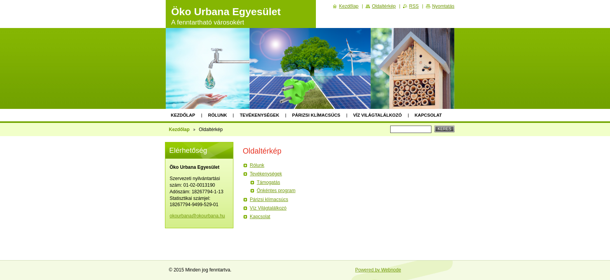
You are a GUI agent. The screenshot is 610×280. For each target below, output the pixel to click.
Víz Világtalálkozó (377, 115)
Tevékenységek (259, 115)
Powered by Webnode (378, 270)
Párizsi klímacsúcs (316, 115)
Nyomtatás (443, 6)
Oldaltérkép (384, 6)
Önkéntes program (276, 190)
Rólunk (217, 115)
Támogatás (268, 182)
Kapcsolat (428, 115)
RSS (414, 6)
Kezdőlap (183, 115)
